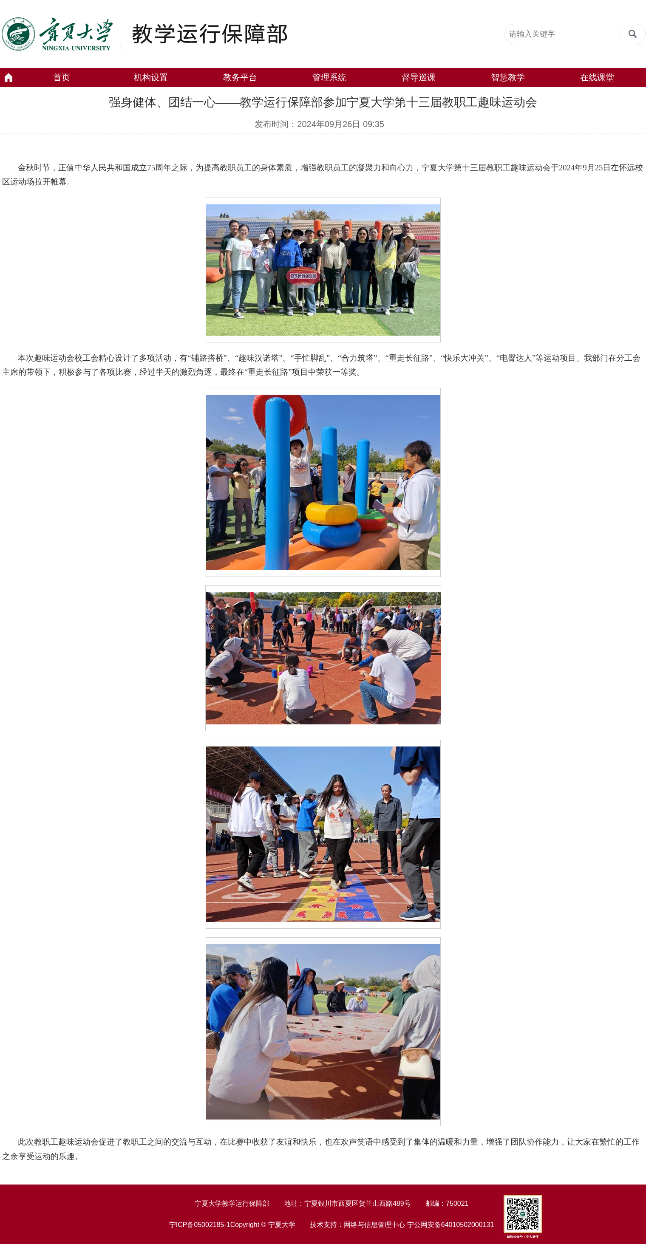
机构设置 (151, 77)
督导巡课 (419, 77)
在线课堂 (597, 77)
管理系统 (329, 77)
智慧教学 (508, 77)
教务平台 (240, 77)
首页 (61, 77)
